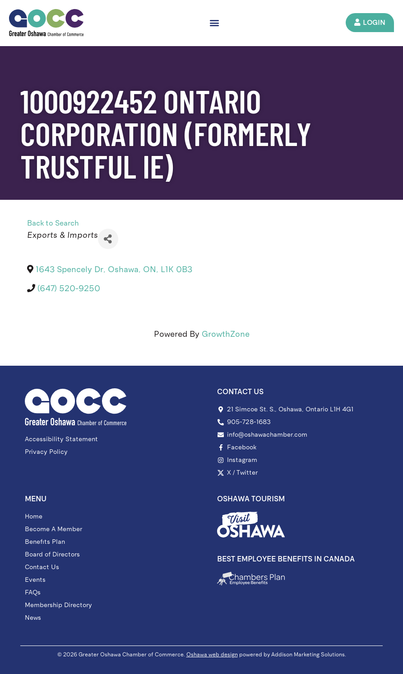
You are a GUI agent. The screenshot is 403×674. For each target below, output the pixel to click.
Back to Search (53, 223)
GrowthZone (226, 334)
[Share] (108, 239)
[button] (215, 22)
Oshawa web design (212, 654)
